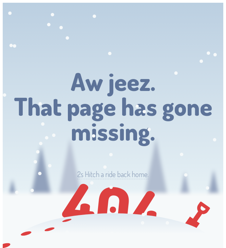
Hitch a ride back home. (113, 174)
